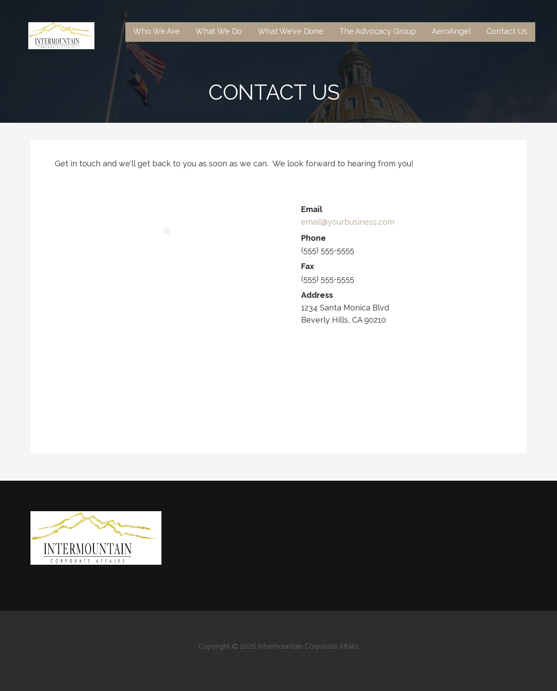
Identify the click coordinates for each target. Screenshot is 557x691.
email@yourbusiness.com (347, 221)
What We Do (218, 31)
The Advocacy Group (377, 31)
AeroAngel (451, 31)
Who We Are (156, 31)
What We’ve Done (290, 31)
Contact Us (507, 31)
